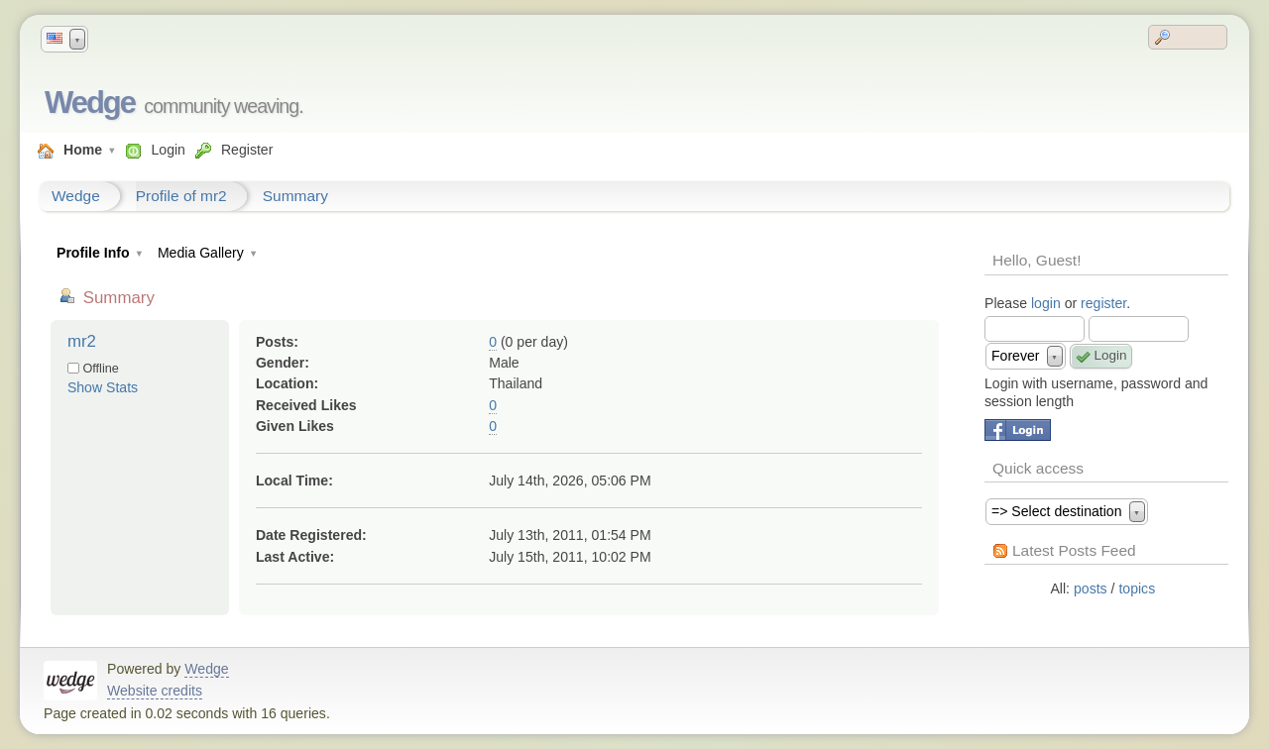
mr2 (81, 341)
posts (1090, 588)
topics (1136, 588)
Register (247, 150)
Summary (295, 195)
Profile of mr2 (181, 195)
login (1046, 303)
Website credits (154, 690)
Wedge (90, 102)
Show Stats (102, 387)
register (1103, 303)
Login (167, 150)
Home (82, 150)
